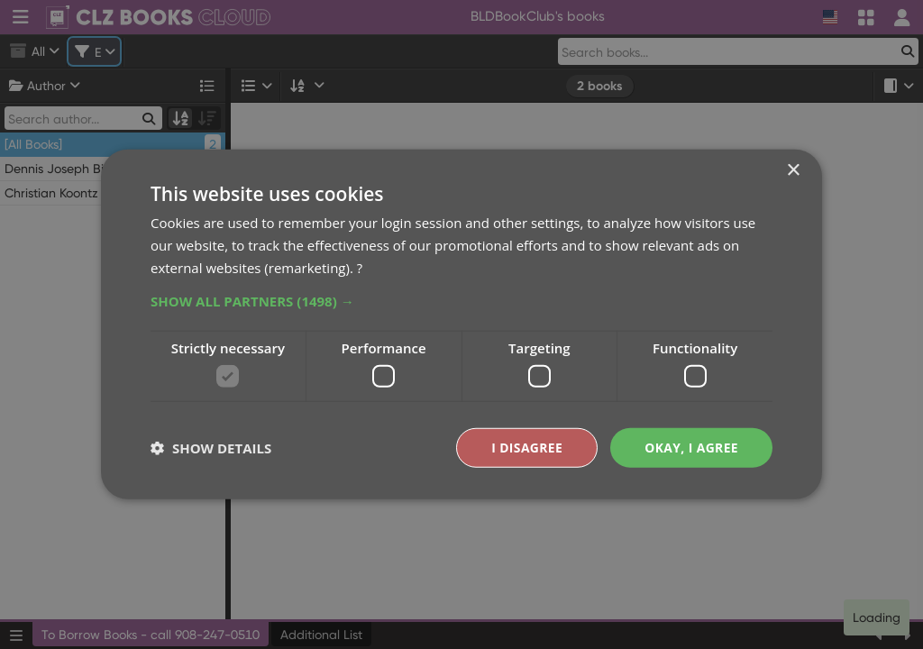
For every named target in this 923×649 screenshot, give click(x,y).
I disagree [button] (526, 447)
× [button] (793, 171)
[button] (461, 300)
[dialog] (461, 324)
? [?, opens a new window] (359, 267)
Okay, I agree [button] (691, 447)
